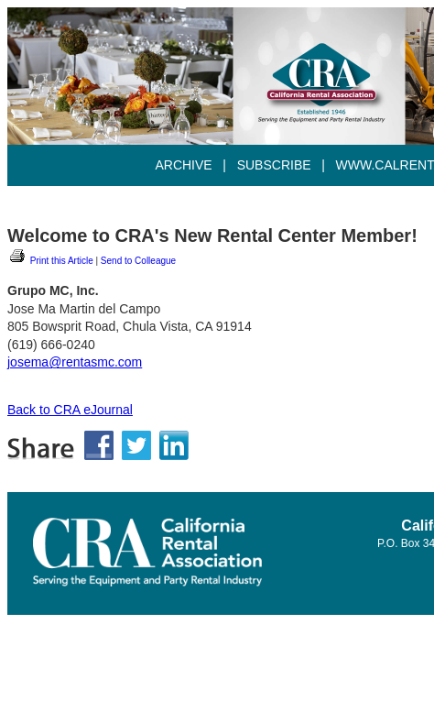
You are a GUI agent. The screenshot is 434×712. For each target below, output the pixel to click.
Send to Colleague (138, 261)
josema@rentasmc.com (74, 362)
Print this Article (50, 261)
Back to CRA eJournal (70, 409)
